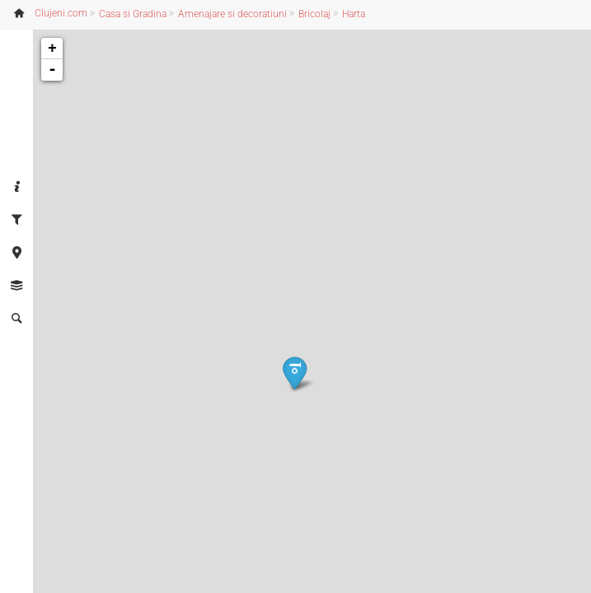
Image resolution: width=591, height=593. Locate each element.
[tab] (16, 187)
